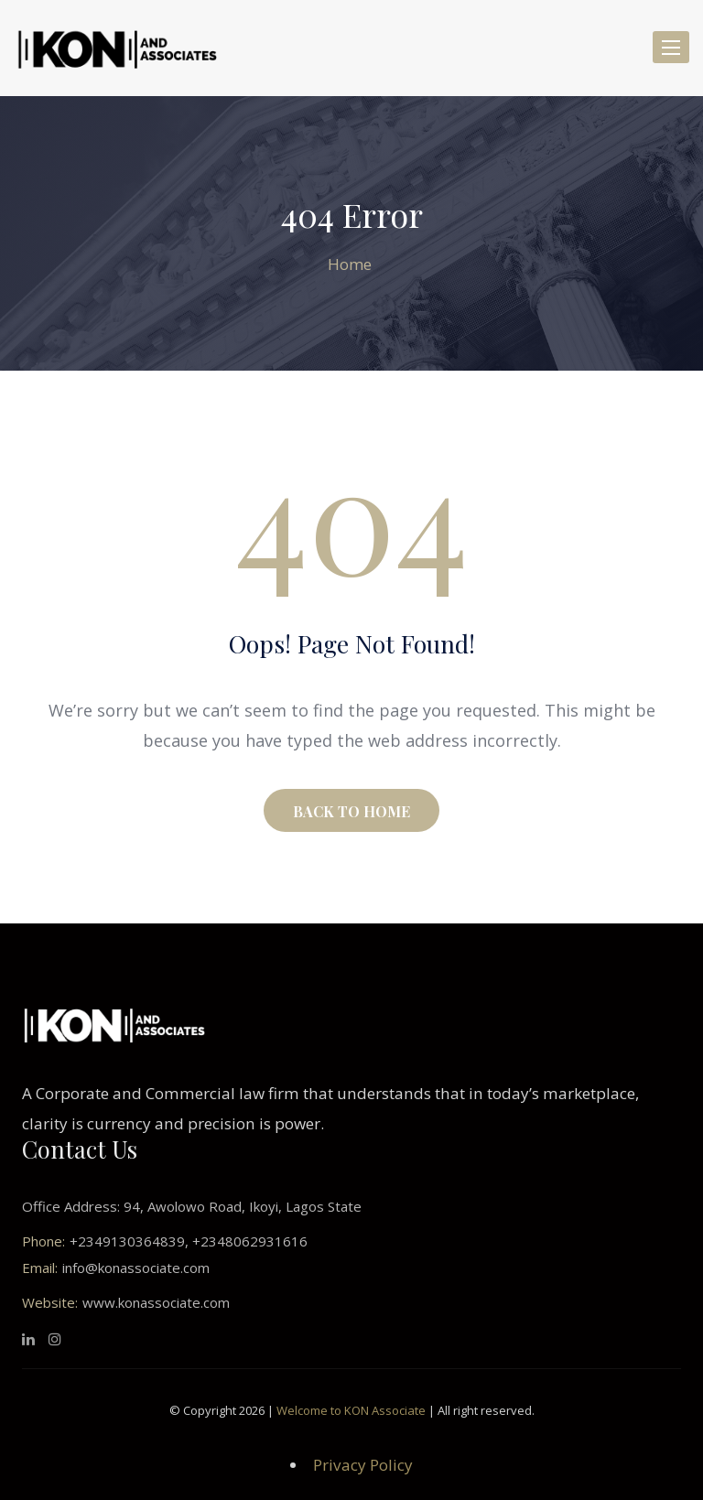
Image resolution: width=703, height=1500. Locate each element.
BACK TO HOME (351, 811)
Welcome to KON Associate (351, 1410)
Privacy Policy (363, 1464)
